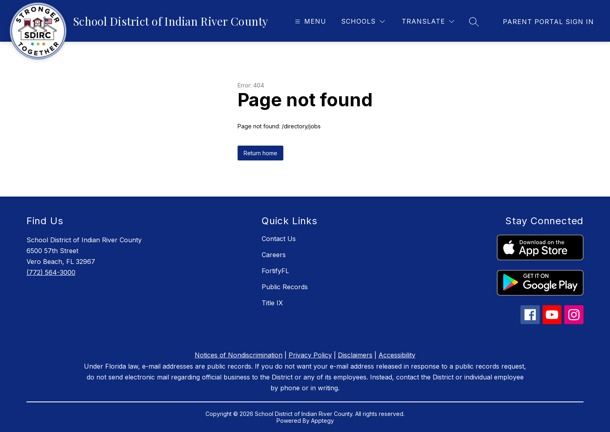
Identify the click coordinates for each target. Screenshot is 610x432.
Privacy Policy (310, 355)
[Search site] (474, 21)
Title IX (272, 303)
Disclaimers (355, 355)
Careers (274, 255)
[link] (548, 22)
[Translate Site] (428, 21)
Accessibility (396, 355)
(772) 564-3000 (50, 272)
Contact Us (279, 239)
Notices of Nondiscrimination (239, 355)
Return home (260, 153)
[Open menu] (309, 21)
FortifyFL (275, 271)
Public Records (285, 287)
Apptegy (322, 420)
